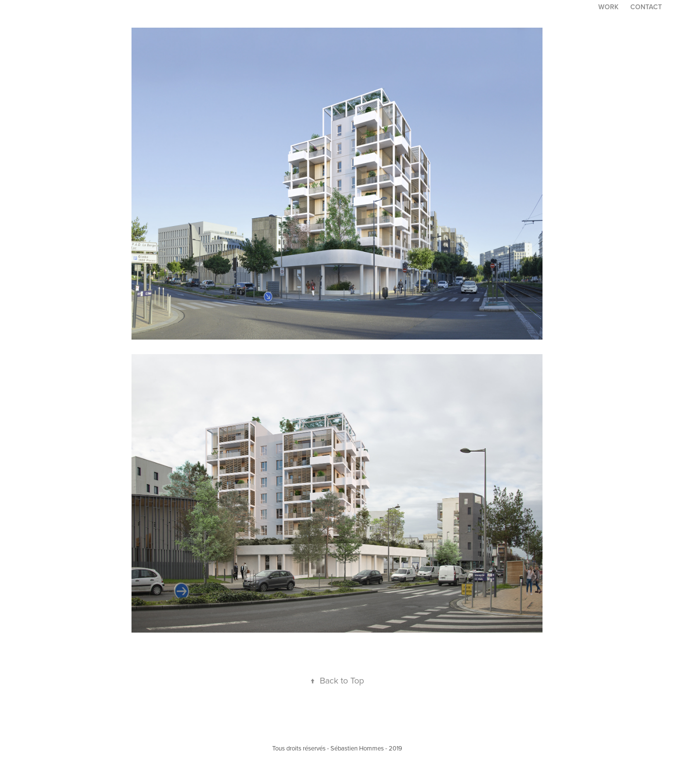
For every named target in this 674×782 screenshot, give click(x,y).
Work (608, 7)
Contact (646, 7)
